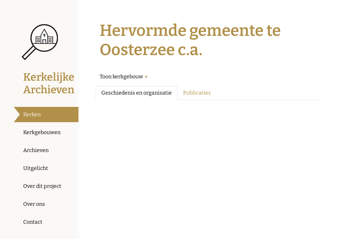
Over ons (34, 204)
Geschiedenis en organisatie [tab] (136, 93)
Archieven (36, 150)
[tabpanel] (209, 110)
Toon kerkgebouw (121, 76)
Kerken (32, 114)
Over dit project (42, 186)
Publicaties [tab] (197, 93)
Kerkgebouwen (42, 132)
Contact (32, 222)
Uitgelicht (35, 168)
